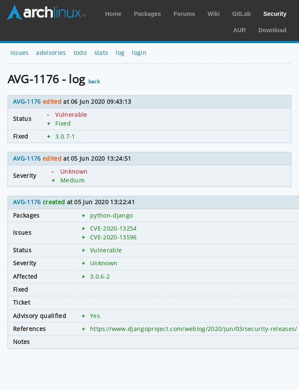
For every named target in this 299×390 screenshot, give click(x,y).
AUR (239, 30)
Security (274, 13)
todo (80, 52)
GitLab (241, 13)
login (139, 52)
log (120, 52)
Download (272, 30)
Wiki (214, 13)
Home (113, 13)
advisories (51, 52)
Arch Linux (46, 12)
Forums (184, 13)
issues (19, 52)
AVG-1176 (27, 101)
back (94, 81)
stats (101, 52)
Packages (147, 13)
